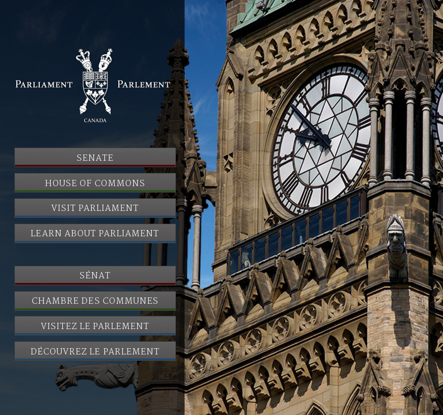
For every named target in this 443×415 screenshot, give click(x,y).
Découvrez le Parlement (95, 352)
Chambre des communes (95, 301)
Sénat (95, 276)
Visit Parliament (95, 209)
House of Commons (95, 184)
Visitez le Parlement (95, 327)
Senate (95, 158)
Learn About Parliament (95, 234)
